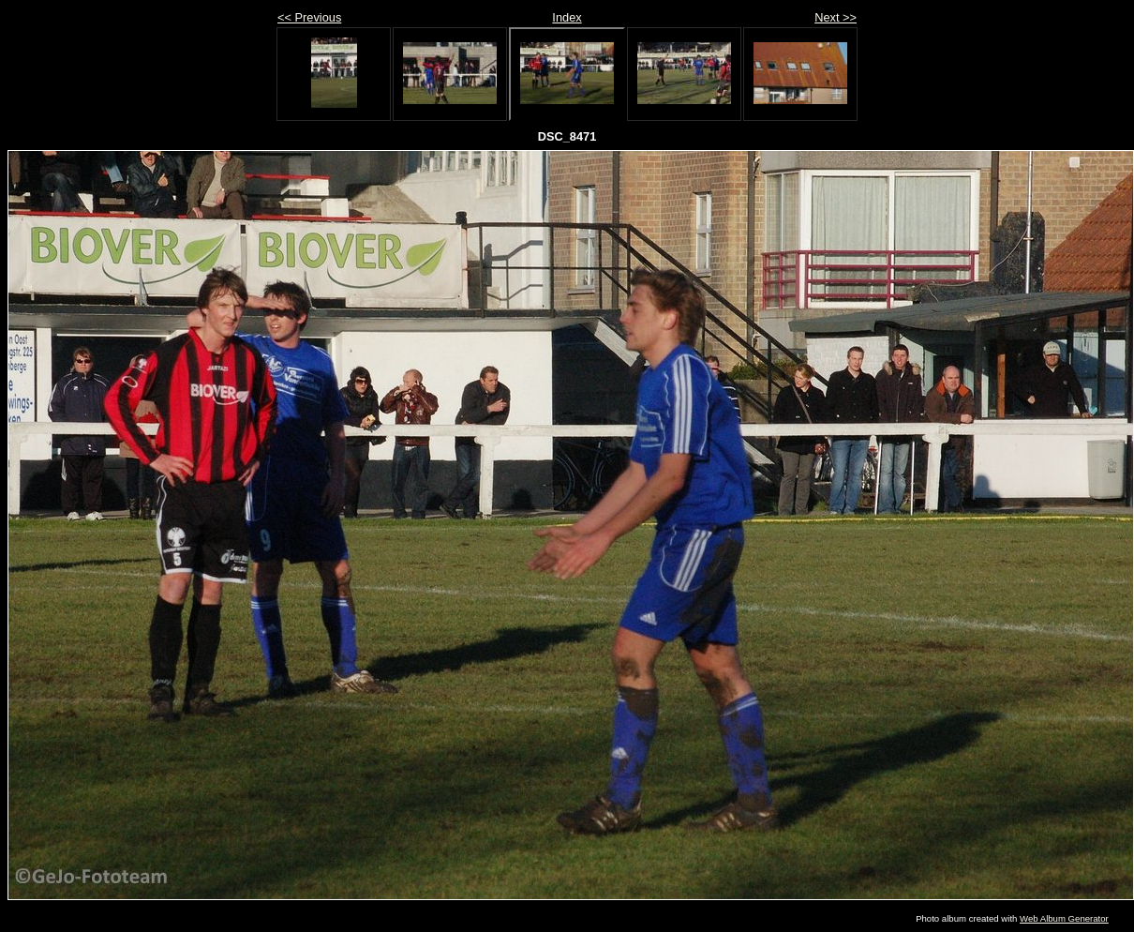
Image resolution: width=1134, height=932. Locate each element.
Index (566, 17)
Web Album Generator (1064, 918)
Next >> (835, 17)
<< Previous (309, 17)
